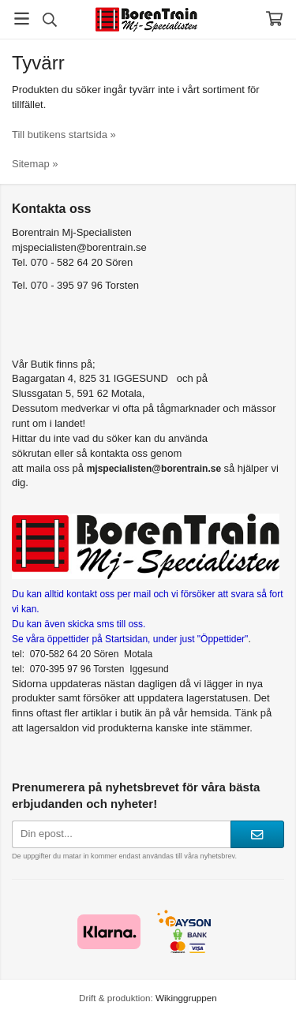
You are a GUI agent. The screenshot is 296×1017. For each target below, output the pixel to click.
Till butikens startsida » (64, 134)
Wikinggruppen (186, 998)
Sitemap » (35, 164)
